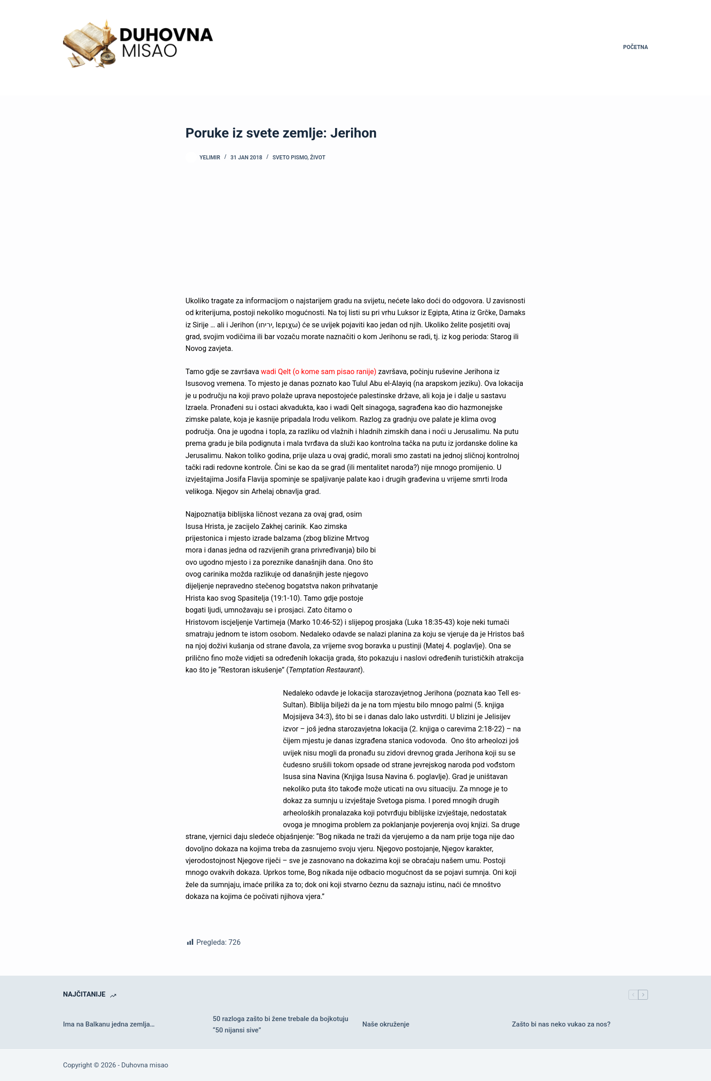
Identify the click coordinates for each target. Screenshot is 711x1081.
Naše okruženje (385, 1024)
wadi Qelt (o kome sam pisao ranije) (318, 371)
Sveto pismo (290, 157)
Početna (635, 47)
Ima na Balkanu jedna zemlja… (109, 1024)
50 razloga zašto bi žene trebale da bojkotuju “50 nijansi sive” (280, 1024)
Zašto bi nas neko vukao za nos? (561, 1024)
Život (318, 157)
